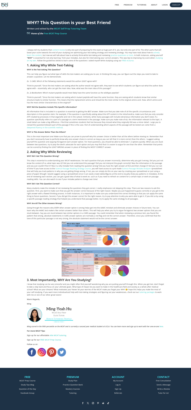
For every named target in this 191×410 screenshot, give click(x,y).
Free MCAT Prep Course (55, 33)
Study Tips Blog (27, 385)
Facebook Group (27, 393)
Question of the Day (27, 389)
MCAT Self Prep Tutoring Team (70, 28)
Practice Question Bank (73, 385)
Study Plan (72, 380)
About (154, 5)
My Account (118, 380)
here (161, 326)
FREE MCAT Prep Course (50, 340)
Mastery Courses (73, 389)
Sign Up (176, 5)
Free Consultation (163, 380)
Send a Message (163, 385)
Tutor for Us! (163, 393)
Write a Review (163, 389)
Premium (128, 5)
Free (117, 5)
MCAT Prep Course (27, 380)
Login (165, 5)
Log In (118, 385)
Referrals (118, 393)
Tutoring (141, 5)
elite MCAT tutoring (58, 335)
